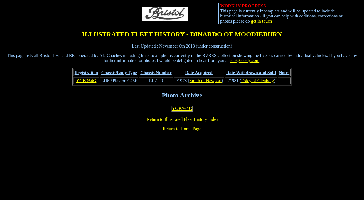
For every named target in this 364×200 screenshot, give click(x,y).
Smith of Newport (206, 80)
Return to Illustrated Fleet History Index (182, 119)
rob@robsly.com (245, 60)
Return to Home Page (182, 128)
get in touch (261, 21)
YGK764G (86, 80)
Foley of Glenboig (257, 80)
